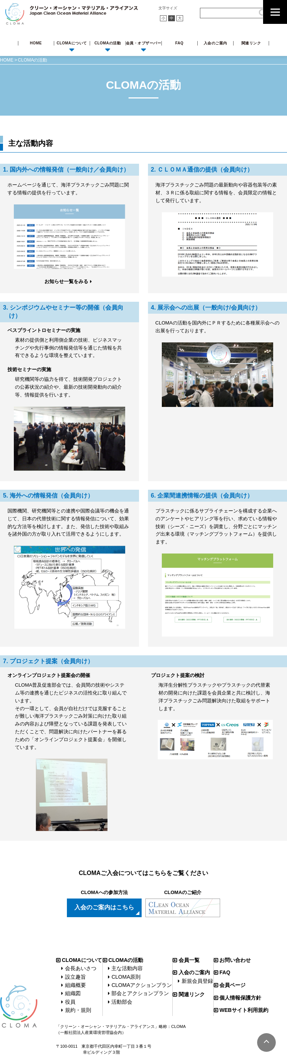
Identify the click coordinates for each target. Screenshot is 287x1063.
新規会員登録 (197, 981)
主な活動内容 (127, 968)
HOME (36, 43)
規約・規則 (78, 1010)
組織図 (73, 993)
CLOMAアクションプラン (141, 985)
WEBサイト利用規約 (243, 1010)
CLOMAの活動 (108, 43)
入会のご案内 (215, 43)
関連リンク (251, 43)
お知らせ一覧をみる (66, 281)
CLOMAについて (71, 43)
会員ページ (232, 985)
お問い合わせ (235, 960)
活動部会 (121, 1001)
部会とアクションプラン (140, 993)
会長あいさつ (80, 968)
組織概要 (75, 985)
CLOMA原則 (126, 976)
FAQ (179, 43)
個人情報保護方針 (240, 997)
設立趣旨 (75, 976)
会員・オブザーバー (143, 43)
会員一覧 (189, 960)
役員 (70, 1001)
